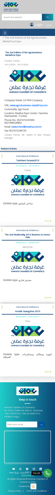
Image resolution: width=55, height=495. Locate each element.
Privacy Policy (14, 490)
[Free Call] (47, 473)
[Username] (22, 17)
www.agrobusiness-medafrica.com (29, 105)
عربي (49, 24)
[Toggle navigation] (5, 32)
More (48, 220)
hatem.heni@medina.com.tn (26, 126)
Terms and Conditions (36, 490)
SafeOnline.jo (27, 475)
